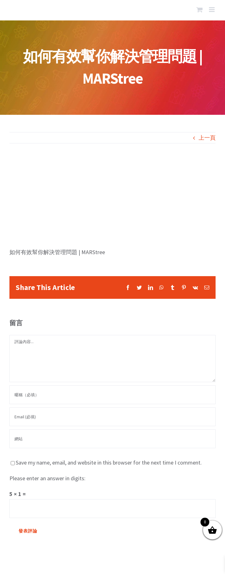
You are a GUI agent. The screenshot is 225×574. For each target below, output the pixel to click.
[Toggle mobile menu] (212, 9)
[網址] (112, 438)
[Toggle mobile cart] (199, 9)
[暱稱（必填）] (112, 394)
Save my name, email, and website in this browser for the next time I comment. (109, 462)
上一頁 (207, 137)
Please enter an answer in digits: (47, 478)
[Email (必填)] (112, 416)
